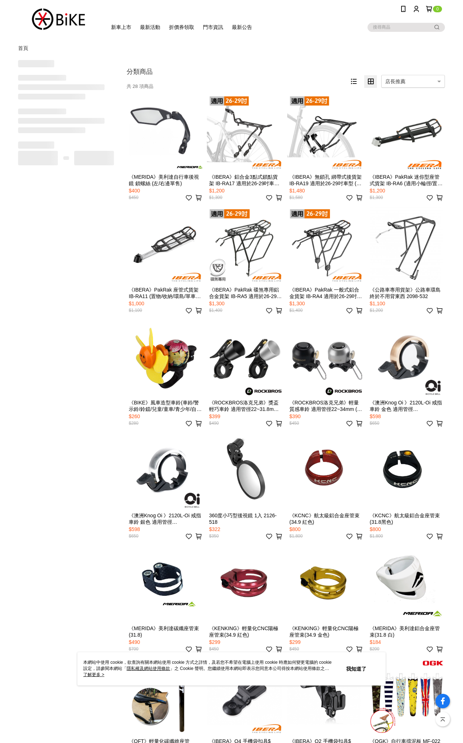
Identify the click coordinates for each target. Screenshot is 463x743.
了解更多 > (93, 674)
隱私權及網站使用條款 (148, 668)
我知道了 (356, 669)
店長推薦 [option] (395, 81)
